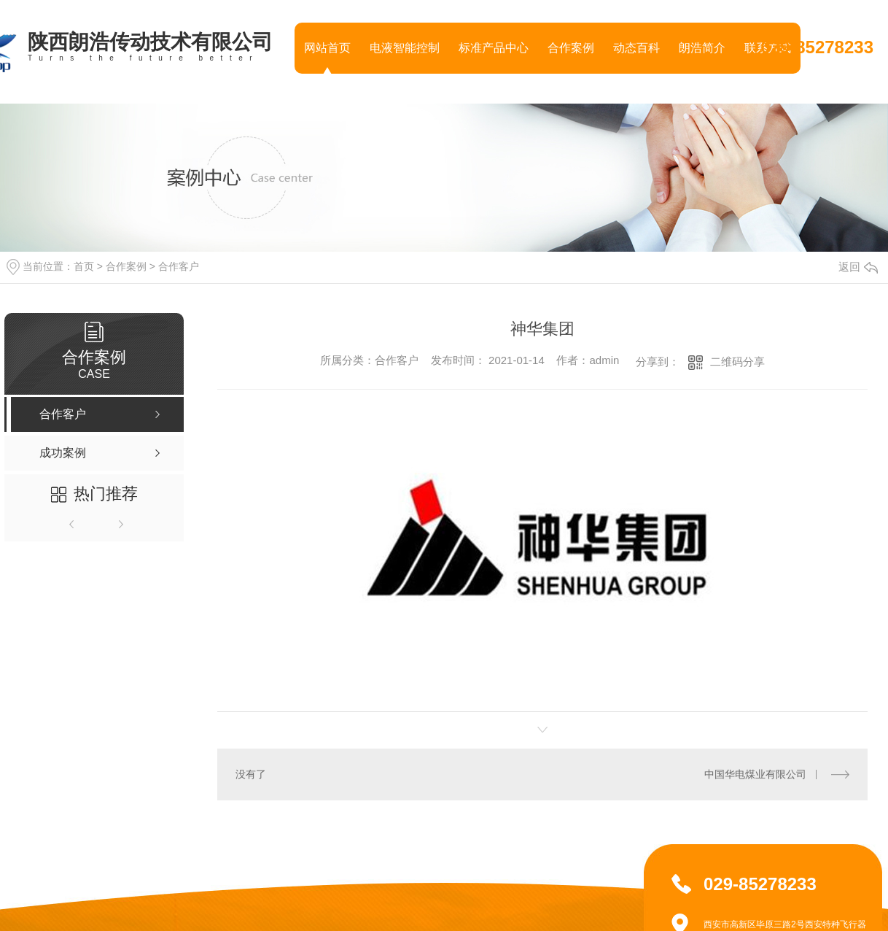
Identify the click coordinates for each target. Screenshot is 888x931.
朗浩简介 (702, 48)
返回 (858, 266)
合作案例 (571, 48)
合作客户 (178, 266)
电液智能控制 (405, 48)
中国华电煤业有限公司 (755, 774)
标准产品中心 (494, 48)
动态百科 (636, 48)
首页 (84, 266)
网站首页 (327, 48)
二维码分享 (737, 361)
